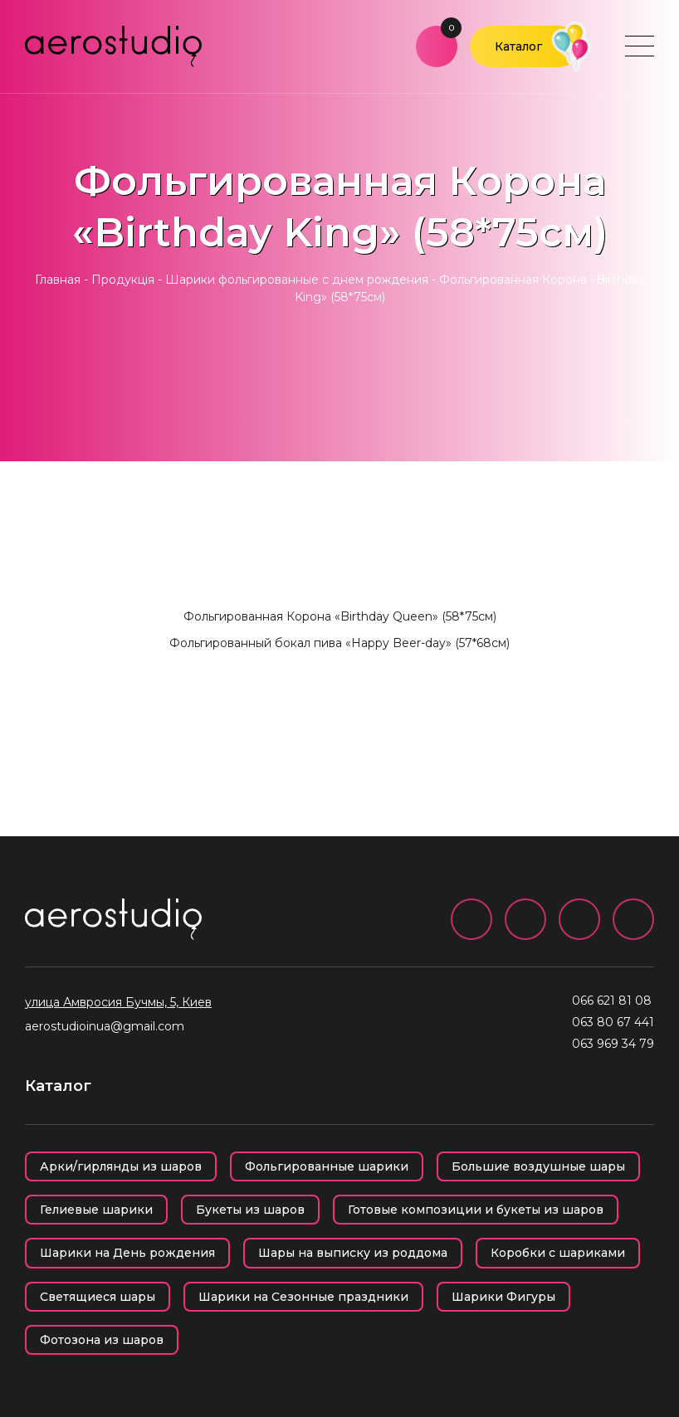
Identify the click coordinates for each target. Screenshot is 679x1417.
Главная (58, 279)
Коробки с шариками (558, 1252)
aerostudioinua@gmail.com (104, 1026)
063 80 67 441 (613, 1022)
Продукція (122, 279)
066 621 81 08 (612, 1000)
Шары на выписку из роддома (352, 1252)
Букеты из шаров (250, 1209)
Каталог (518, 46)
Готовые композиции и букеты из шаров (475, 1209)
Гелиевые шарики (96, 1209)
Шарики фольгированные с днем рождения (296, 279)
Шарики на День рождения (127, 1252)
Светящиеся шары (97, 1296)
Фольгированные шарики (326, 1166)
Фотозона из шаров (102, 1339)
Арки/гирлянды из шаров (121, 1166)
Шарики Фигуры (503, 1296)
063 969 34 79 (613, 1043)
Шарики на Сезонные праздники (303, 1296)
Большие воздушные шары (538, 1166)
